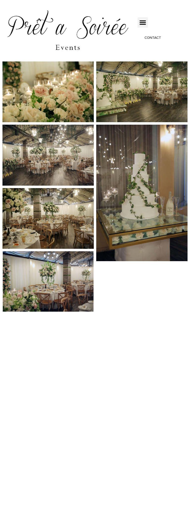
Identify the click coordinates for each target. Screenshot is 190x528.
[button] (143, 22)
